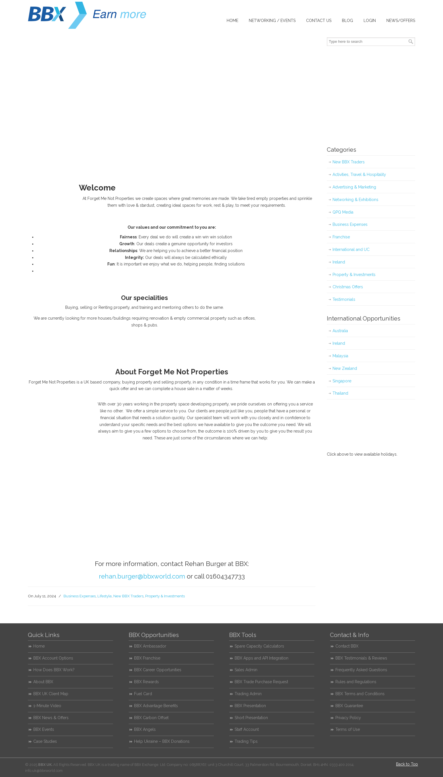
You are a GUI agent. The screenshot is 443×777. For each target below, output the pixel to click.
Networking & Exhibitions (355, 199)
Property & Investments (165, 596)
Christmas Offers (348, 287)
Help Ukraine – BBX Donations (162, 741)
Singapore (342, 381)
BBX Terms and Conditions (360, 693)
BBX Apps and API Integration (261, 658)
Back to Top (407, 764)
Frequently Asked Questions (361, 670)
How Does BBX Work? (54, 670)
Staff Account (247, 729)
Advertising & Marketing (354, 187)
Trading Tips (246, 741)
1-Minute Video (47, 705)
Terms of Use (347, 729)
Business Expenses (79, 596)
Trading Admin (248, 693)
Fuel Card (143, 693)
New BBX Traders (128, 596)
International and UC (351, 249)
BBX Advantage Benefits (156, 705)
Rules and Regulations (355, 681)
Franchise (341, 237)
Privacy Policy (348, 717)
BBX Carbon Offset (151, 717)
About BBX (43, 681)
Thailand (340, 393)
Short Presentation (251, 717)
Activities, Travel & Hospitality (359, 174)
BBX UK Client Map (50, 693)
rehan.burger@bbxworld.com (142, 576)
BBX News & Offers (51, 717)
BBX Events (43, 729)
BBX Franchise (147, 658)
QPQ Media (343, 212)
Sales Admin (246, 670)
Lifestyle (104, 596)
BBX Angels (145, 729)
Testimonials (344, 299)
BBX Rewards (146, 681)
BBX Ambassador (150, 646)
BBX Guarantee (349, 705)
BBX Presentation (250, 705)
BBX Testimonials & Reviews (361, 658)
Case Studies (45, 741)
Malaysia (340, 356)
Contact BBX (346, 646)
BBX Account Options (53, 658)
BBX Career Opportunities (157, 670)
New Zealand (345, 368)
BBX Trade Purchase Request (261, 681)
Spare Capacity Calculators (259, 646)
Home (39, 646)
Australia (340, 330)
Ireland (339, 262)
